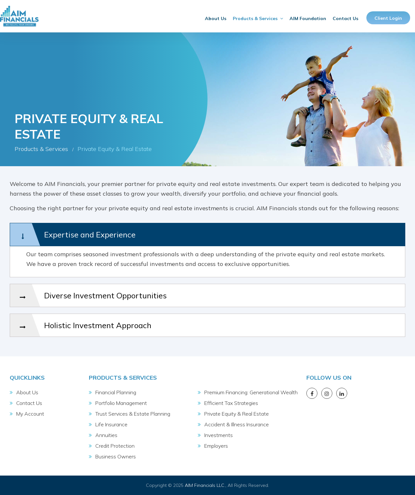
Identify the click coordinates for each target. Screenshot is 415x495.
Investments (218, 435)
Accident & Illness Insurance (236, 424)
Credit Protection (115, 446)
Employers (216, 446)
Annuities (106, 435)
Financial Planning (115, 392)
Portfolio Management (121, 403)
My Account (30, 413)
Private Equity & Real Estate (236, 413)
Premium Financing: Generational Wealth (251, 392)
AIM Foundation (308, 18)
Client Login (388, 18)
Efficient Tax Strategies (231, 403)
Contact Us (345, 18)
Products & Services (258, 18)
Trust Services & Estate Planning (132, 413)
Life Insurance (111, 424)
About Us (215, 18)
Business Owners (115, 456)
